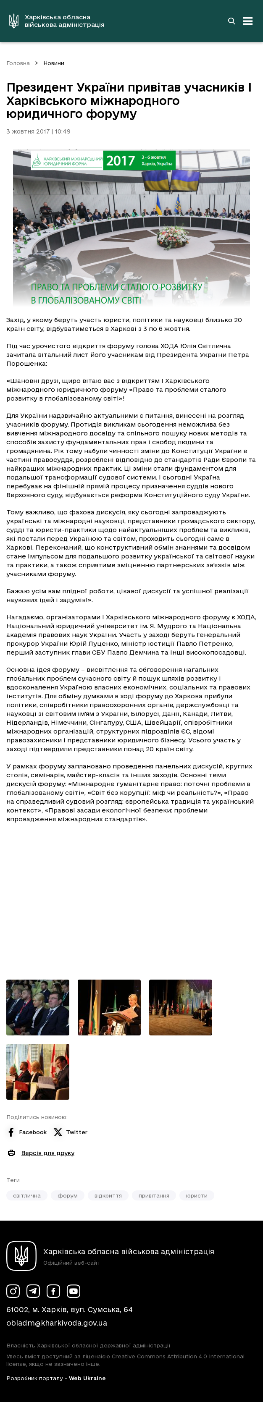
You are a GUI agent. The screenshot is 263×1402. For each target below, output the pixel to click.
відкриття (108, 1195)
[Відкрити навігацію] (248, 21)
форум (68, 1195)
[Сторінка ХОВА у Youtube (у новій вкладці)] (73, 1291)
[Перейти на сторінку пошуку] (231, 21)
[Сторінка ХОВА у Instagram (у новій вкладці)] (13, 1291)
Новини (53, 63)
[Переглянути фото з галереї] (37, 1007)
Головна (18, 63)
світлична (27, 1195)
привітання (154, 1195)
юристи (197, 1195)
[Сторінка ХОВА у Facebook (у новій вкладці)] (53, 1291)
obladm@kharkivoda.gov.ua (56, 1323)
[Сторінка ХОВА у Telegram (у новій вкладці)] (33, 1291)
